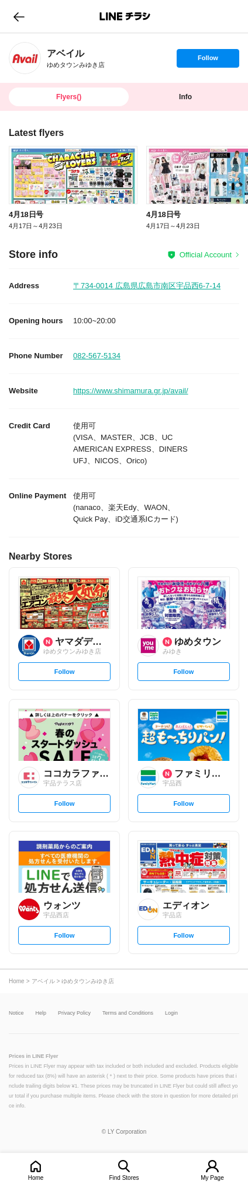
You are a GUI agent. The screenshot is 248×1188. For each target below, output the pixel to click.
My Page (212, 1178)
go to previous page (19, 16)
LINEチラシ (125, 16)
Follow (207, 61)
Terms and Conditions (127, 1013)
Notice (16, 1013)
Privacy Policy (74, 1013)
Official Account (206, 254)
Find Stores (124, 1178)
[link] (25, 58)
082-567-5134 (96, 355)
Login (171, 1013)
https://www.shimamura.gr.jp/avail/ (130, 390)
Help (41, 1013)
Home (36, 1178)
